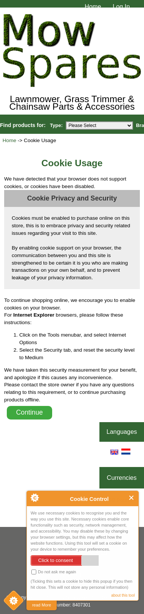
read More (41, 605)
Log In (121, 6)
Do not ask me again (53, 572)
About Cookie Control (34, 497)
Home (93, 6)
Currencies (122, 477)
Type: (56, 125)
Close (131, 497)
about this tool (123, 595)
